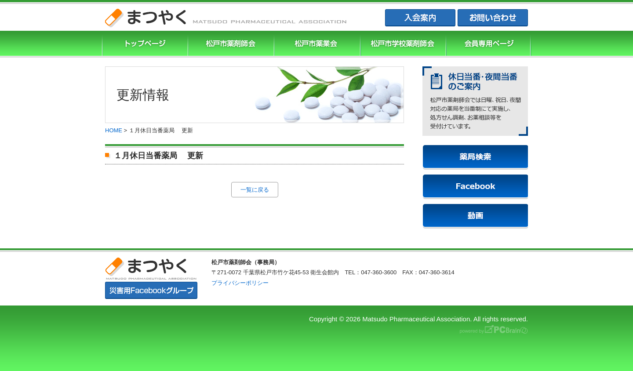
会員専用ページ (488, 44)
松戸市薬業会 (316, 44)
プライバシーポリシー (240, 283)
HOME (113, 130)
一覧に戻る (254, 189)
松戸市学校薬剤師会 (402, 44)
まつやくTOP (144, 44)
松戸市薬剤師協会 (230, 44)
